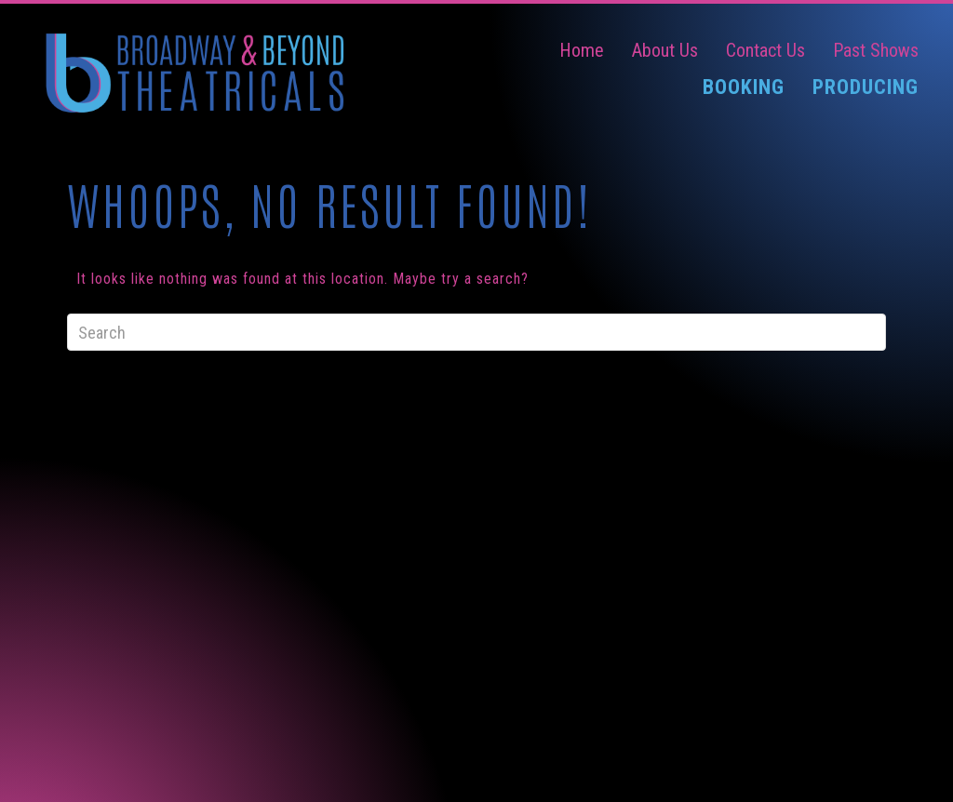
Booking (744, 87)
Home (581, 50)
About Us (665, 50)
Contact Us (765, 50)
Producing (865, 87)
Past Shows (876, 50)
